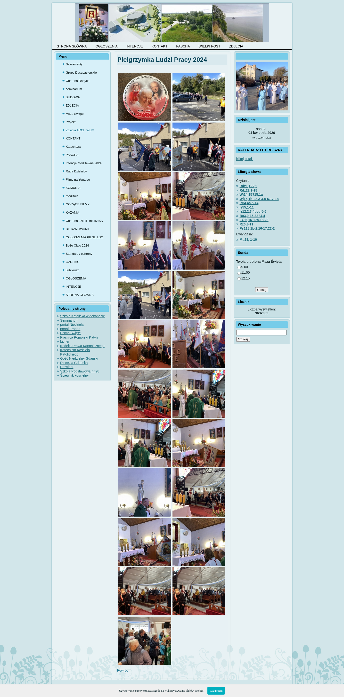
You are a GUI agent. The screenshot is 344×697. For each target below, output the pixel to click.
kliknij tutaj (244, 159)
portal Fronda (70, 329)
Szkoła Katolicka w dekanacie (82, 316)
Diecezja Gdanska (74, 363)
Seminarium (69, 320)
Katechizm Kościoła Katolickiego (75, 352)
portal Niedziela (72, 324)
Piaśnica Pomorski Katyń (79, 337)
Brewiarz (66, 367)
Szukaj (243, 339)
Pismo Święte (70, 333)
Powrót (122, 670)
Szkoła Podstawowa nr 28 (79, 371)
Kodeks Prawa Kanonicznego (82, 346)
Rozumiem (216, 690)
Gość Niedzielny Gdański (79, 358)
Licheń (65, 341)
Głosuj (261, 290)
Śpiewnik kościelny (74, 375)
